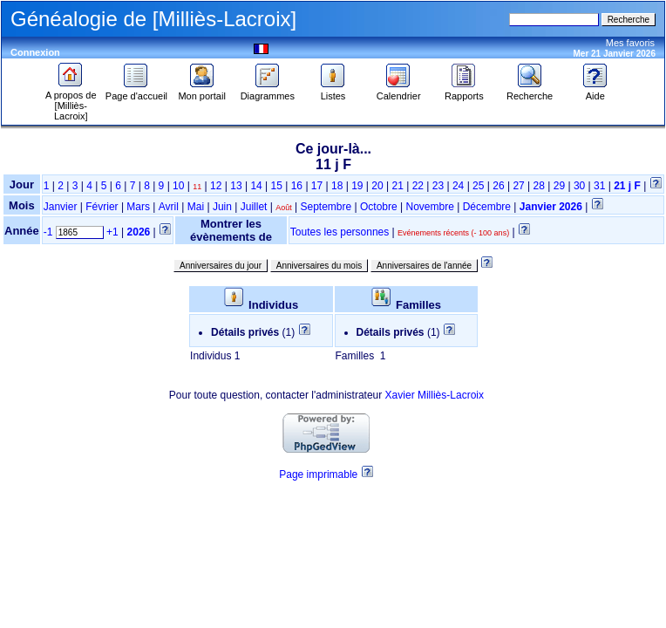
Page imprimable (318, 474)
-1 (48, 232)
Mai (195, 207)
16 (296, 186)
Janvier (61, 207)
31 (599, 186)
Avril (169, 207)
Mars (138, 207)
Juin (222, 207)
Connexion (35, 52)
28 (539, 186)
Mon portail (201, 91)
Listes (333, 91)
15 (276, 186)
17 (317, 186)
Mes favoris (630, 43)
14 (256, 186)
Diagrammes (268, 91)
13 (235, 186)
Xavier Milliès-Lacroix (434, 395)
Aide (595, 91)
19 (357, 186)
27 (518, 186)
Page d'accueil (136, 91)
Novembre (429, 207)
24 (458, 186)
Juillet (254, 207)
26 (498, 186)
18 (337, 186)
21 (397, 186)
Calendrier (399, 91)
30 (579, 186)
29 (559, 186)
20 (377, 186)
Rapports (464, 91)
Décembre (487, 207)
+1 (112, 232)
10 (178, 186)
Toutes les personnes (339, 232)
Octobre (379, 207)
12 (215, 186)
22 (418, 186)
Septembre (326, 207)
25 (478, 186)
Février (101, 207)
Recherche (529, 91)
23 (438, 186)
